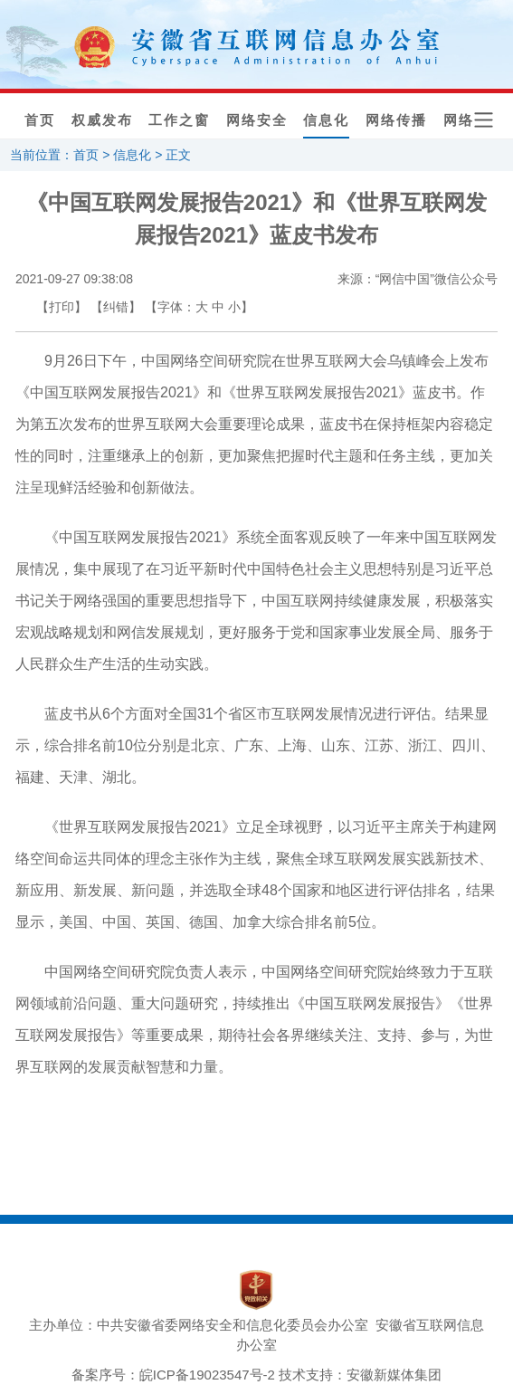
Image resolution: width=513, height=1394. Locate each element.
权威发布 (102, 120)
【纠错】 (115, 307)
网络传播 (396, 120)
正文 (178, 155)
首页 (39, 120)
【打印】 (61, 307)
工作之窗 (179, 120)
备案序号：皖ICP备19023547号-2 (173, 1374)
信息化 (326, 120)
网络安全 (257, 120)
